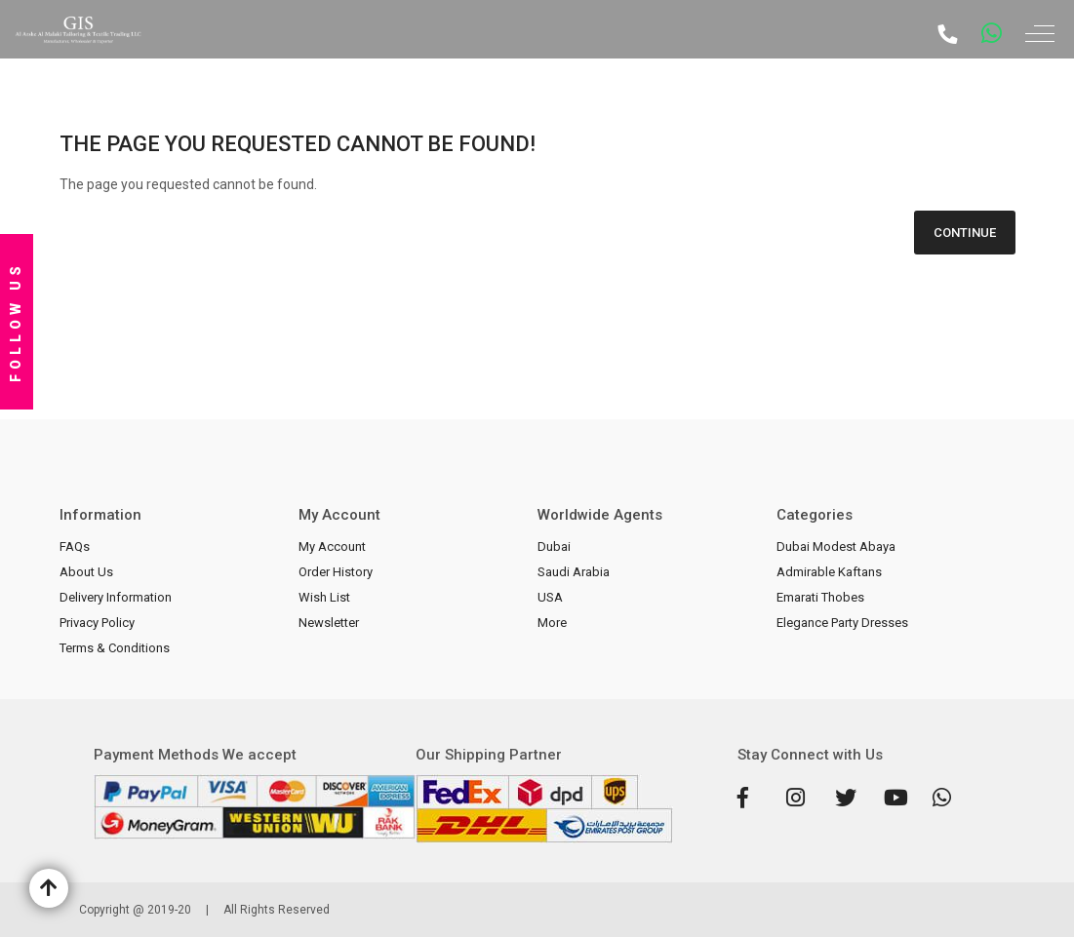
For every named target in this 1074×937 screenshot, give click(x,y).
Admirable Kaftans (829, 572)
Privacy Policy (97, 622)
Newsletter (328, 622)
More (552, 622)
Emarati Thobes (820, 597)
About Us (86, 572)
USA (550, 597)
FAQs (75, 546)
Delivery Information (116, 597)
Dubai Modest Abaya (835, 546)
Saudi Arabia (573, 572)
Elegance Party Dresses (842, 622)
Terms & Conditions (115, 648)
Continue (965, 232)
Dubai (554, 546)
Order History (335, 572)
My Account (332, 546)
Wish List (324, 597)
